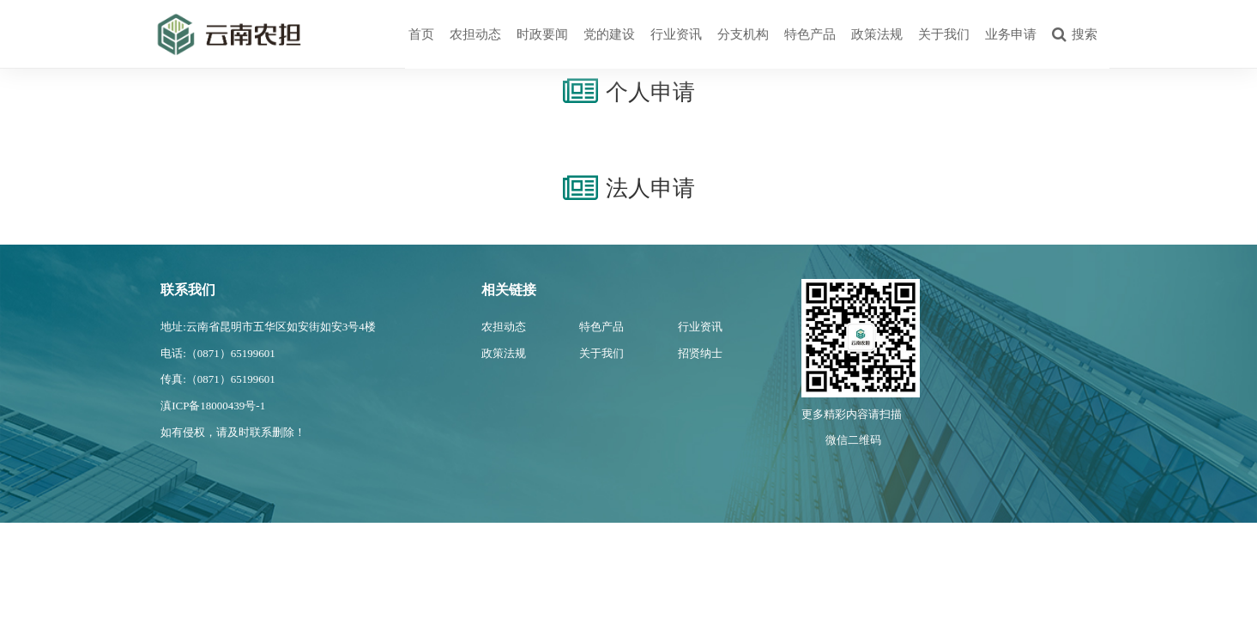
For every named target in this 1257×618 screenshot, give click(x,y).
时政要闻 (542, 34)
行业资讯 (676, 34)
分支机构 (743, 34)
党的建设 (609, 34)
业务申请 (1010, 34)
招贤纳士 (700, 353)
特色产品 (810, 34)
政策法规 (877, 34)
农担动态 (475, 34)
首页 (421, 34)
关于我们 (944, 34)
